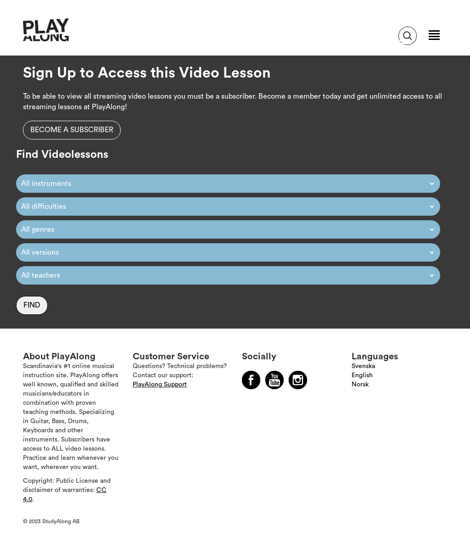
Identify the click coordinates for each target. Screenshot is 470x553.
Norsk (360, 384)
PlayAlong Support (160, 384)
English (362, 375)
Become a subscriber (71, 130)
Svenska (363, 366)
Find (31, 305)
